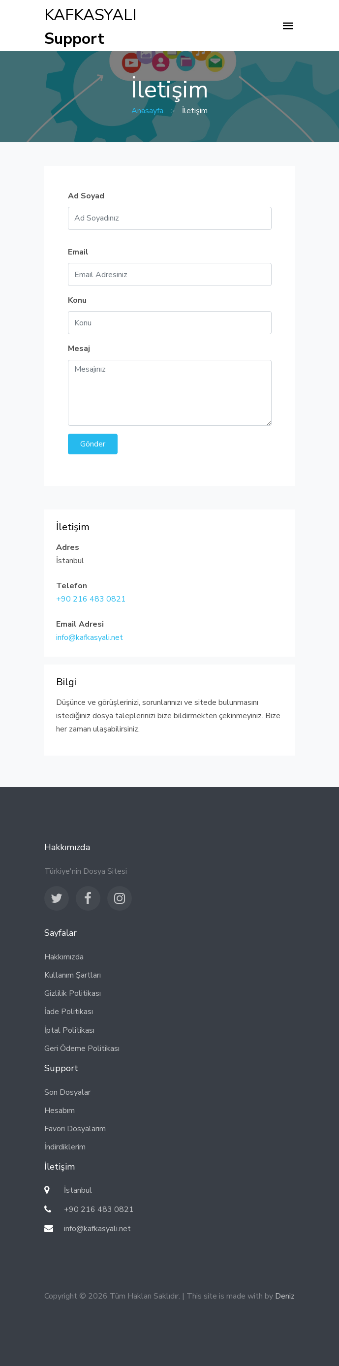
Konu (77, 300)
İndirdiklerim (65, 1147)
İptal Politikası (69, 1030)
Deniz (285, 1296)
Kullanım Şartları (72, 975)
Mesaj (79, 348)
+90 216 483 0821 (91, 599)
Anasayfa (147, 110)
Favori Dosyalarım (75, 1128)
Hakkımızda (64, 957)
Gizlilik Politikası (72, 993)
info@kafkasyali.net (89, 637)
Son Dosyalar (67, 1092)
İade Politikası (68, 1011)
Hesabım (59, 1110)
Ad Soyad (86, 196)
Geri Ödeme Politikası (82, 1048)
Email (78, 252)
